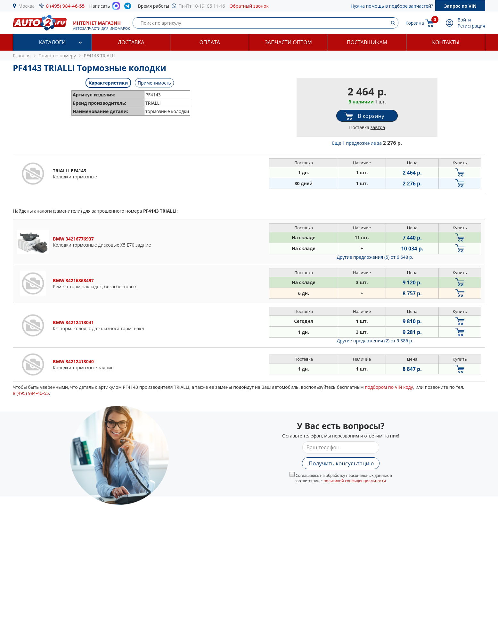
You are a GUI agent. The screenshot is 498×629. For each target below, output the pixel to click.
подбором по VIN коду (389, 387)
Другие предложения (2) (375, 341)
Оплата (209, 42)
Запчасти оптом (288, 42)
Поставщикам (367, 42)
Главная (22, 56)
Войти (464, 20)
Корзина (414, 23)
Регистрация (471, 26)
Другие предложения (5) (375, 257)
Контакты (445, 42)
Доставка (131, 42)
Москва (27, 6)
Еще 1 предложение (367, 143)
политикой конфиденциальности (354, 481)
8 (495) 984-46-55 (65, 6)
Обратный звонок (249, 6)
